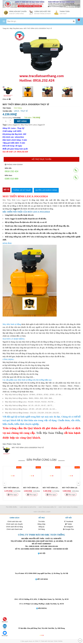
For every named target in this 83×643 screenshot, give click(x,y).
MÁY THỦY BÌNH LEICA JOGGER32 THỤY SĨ (39, 487)
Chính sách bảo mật (14, 521)
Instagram (68, 526)
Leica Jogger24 (13, 125)
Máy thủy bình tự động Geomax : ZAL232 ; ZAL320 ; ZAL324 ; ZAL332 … (33, 412)
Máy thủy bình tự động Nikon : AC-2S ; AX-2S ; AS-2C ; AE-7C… (29, 405)
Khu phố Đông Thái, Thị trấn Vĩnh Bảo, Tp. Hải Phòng (46, 628)
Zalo (5, 626)
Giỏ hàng (41, 529)
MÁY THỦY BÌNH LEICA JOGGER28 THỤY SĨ (20, 487)
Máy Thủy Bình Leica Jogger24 (15, 200)
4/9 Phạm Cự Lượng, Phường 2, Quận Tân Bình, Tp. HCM (44, 603)
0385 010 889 (11, 178)
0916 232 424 (11, 171)
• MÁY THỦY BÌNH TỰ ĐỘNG (68, 506)
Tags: (5, 125)
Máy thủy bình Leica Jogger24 (33, 125)
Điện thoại (5, 619)
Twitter (68, 524)
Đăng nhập (41, 524)
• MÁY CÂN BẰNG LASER (41, 511)
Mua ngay (13, 494)
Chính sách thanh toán (14, 529)
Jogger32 (10, 202)
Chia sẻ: (6, 99)
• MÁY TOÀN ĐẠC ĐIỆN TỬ (47, 506)
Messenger (5, 633)
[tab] (6, 189)
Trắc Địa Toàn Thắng (49, 432)
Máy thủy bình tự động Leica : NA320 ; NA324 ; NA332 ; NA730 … (30, 401)
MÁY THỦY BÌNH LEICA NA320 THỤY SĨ (57, 487)
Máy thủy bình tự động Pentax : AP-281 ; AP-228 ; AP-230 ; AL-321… (31, 409)
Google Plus (68, 529)
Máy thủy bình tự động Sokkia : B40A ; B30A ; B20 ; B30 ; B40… (29, 398)
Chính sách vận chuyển (14, 524)
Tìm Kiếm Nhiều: (11, 506)
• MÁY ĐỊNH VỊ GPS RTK (27, 506)
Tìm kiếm (41, 521)
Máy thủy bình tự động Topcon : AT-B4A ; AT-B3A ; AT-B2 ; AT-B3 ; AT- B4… (34, 394)
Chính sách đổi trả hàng (14, 526)
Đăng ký (41, 526)
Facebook (68, 521)
